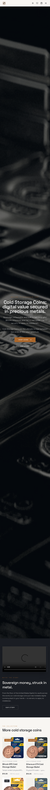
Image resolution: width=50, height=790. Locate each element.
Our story (25, 346)
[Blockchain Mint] (4, 3)
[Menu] (46, 3)
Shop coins (25, 340)
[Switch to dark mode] (33, 3)
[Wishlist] (37, 3)
